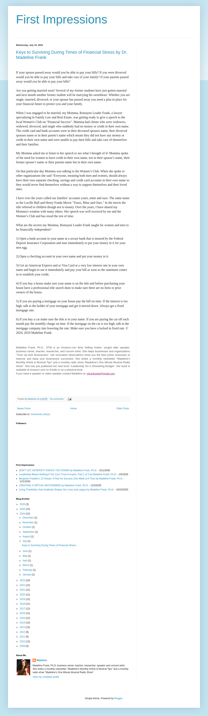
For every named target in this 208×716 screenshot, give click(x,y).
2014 (23, 622)
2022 (23, 585)
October (27, 527)
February (28, 570)
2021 (23, 589)
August (27, 536)
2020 (23, 594)
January (27, 574)
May (25, 556)
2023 (23, 580)
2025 (23, 509)
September (29, 531)
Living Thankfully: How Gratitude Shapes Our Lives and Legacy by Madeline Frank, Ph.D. (66, 489)
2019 (23, 599)
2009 (23, 646)
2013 (23, 627)
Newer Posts (24, 408)
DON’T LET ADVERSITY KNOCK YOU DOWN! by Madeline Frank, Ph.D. (58, 470)
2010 (23, 641)
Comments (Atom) (40, 414)
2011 (23, 636)
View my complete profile (46, 677)
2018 (23, 603)
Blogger (118, 698)
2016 (23, 613)
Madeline (42, 660)
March (26, 565)
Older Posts (122, 408)
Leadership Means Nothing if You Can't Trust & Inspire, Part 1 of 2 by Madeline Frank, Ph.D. (68, 474)
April (25, 560)
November (28, 522)
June (25, 551)
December (28, 517)
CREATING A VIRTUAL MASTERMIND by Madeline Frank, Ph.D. (53, 485)
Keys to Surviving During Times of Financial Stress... (50, 545)
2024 (23, 513)
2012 (23, 632)
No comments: (57, 399)
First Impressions (61, 19)
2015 (23, 618)
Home (73, 408)
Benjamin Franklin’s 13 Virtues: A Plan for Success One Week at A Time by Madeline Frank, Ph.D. (71, 478)
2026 (23, 504)
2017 (23, 608)
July (25, 541)
